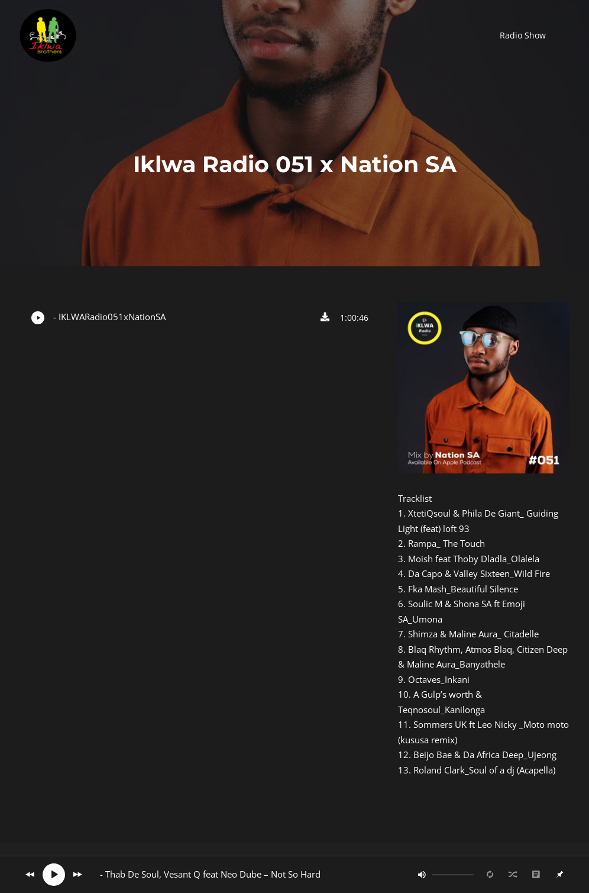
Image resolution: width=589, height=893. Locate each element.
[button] (523, 35)
